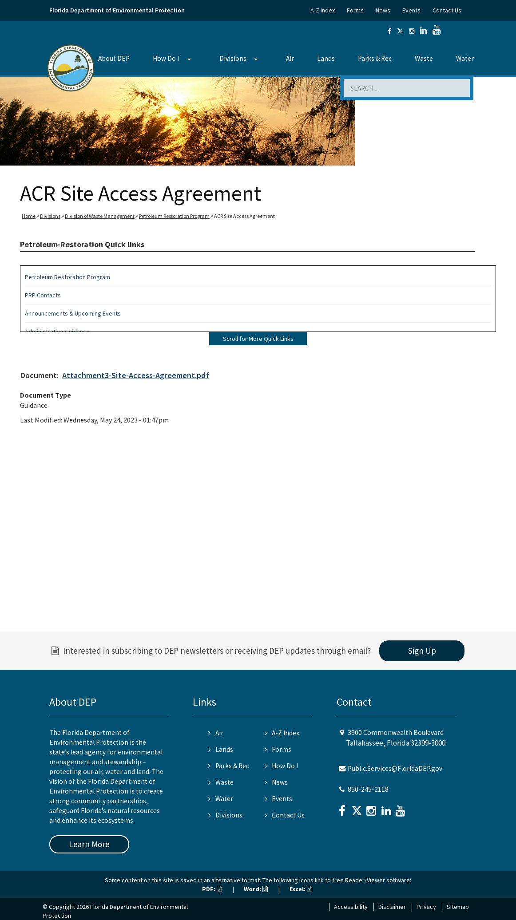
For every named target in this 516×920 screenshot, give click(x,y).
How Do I (166, 58)
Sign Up (422, 650)
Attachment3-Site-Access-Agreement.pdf (135, 375)
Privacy (426, 907)
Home (29, 216)
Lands (326, 58)
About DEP (114, 58)
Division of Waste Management (100, 216)
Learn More (89, 844)
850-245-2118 (368, 789)
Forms (355, 10)
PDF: (212, 889)
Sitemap (458, 907)
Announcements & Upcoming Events (73, 313)
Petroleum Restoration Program (174, 216)
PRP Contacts (43, 295)
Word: (256, 889)
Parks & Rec (375, 58)
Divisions (232, 58)
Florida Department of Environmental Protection (117, 10)
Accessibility (351, 907)
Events (411, 10)
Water (465, 58)
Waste (424, 58)
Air (290, 58)
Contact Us (447, 10)
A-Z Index (322, 10)
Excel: (301, 889)
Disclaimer (392, 907)
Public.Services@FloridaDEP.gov (395, 768)
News (383, 10)
